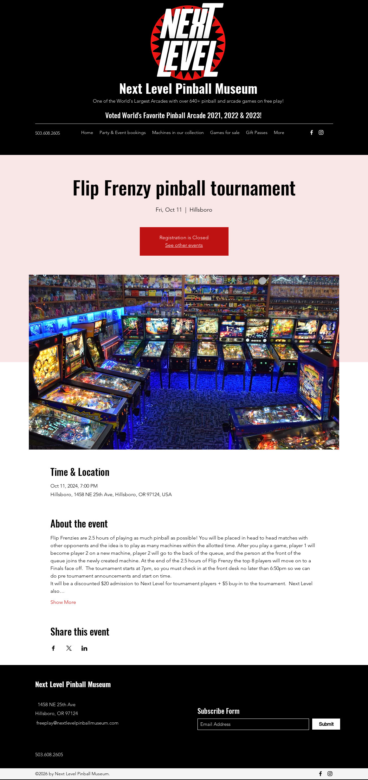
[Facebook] (311, 132)
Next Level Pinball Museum (188, 88)
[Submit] (326, 724)
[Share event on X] (69, 648)
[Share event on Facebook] (53, 648)
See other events (184, 245)
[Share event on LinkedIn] (84, 648)
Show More (63, 602)
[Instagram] (321, 132)
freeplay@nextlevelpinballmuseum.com (77, 723)
